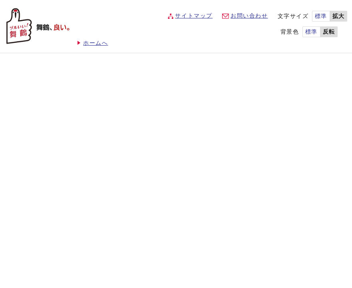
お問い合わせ (249, 16)
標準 (321, 16)
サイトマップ (194, 16)
